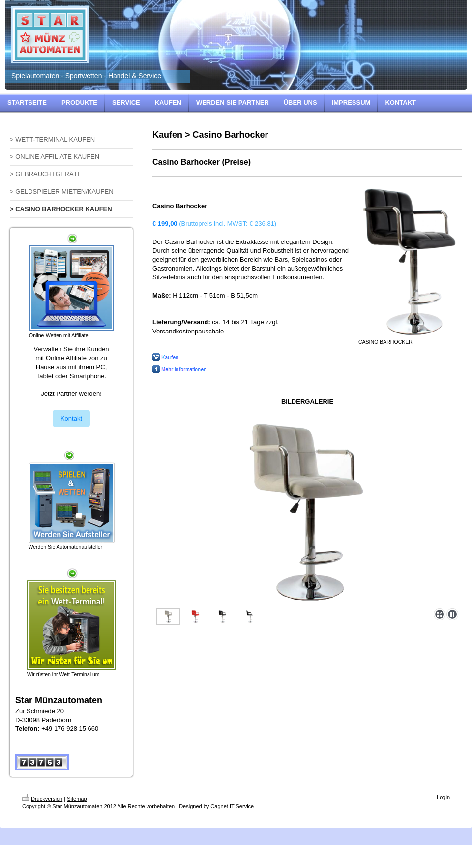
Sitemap (77, 799)
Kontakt (71, 418)
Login (443, 797)
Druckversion (42, 799)
